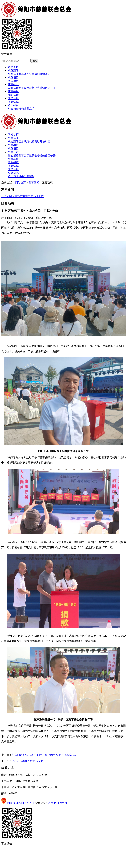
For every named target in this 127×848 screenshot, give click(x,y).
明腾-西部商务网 (57, 803)
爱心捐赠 (13, 87)
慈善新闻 (13, 70)
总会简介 (13, 108)
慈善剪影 (34, 74)
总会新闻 (13, 74)
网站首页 (13, 67)
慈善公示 (13, 84)
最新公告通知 (37, 87)
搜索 (35, 60)
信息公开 (50, 87)
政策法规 (13, 98)
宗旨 (31, 108)
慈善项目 (13, 77)
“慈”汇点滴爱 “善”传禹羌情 (28, 761)
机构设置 (24, 108)
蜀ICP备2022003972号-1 (20, 803)
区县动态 (24, 74)
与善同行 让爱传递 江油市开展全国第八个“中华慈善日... (44, 754)
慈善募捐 (13, 91)
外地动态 (45, 74)
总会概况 (13, 105)
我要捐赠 (13, 94)
